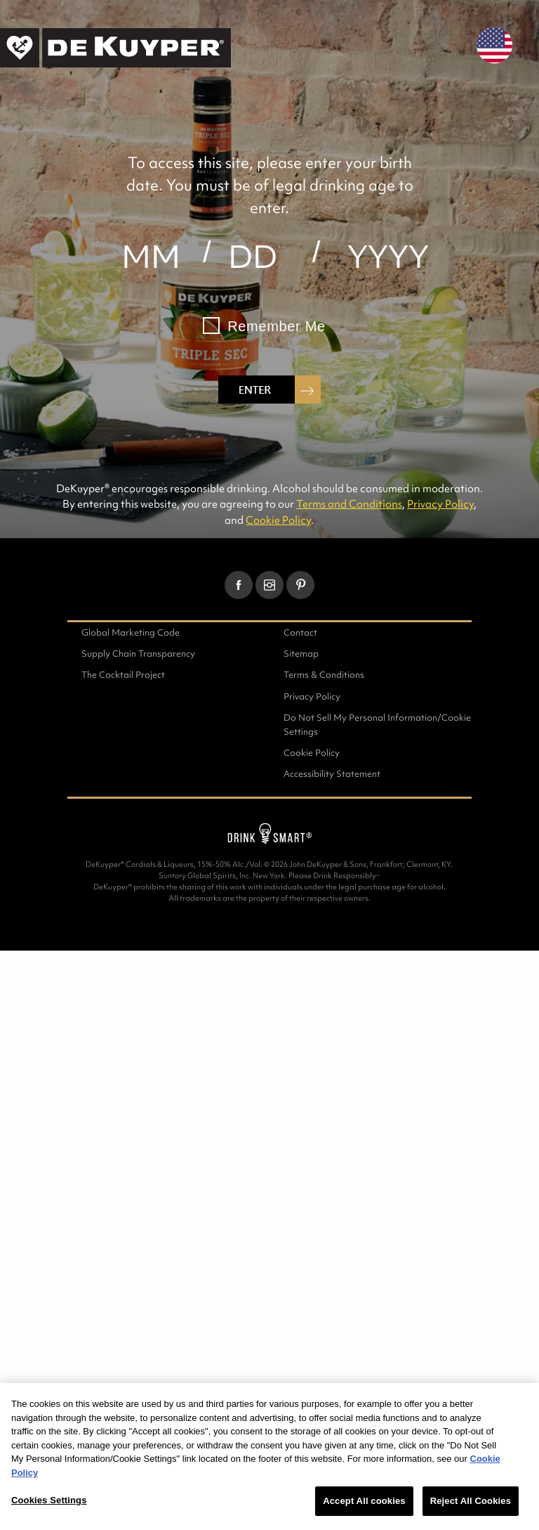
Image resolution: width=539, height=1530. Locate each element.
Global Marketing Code (130, 632)
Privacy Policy (440, 503)
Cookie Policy (278, 520)
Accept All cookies (364, 1501)
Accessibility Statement (332, 774)
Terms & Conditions (324, 675)
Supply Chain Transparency (138, 654)
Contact (300, 632)
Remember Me (276, 326)
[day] (252, 257)
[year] (388, 257)
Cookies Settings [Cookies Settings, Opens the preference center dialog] (49, 1500)
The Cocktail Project (123, 675)
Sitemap (301, 654)
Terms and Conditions (349, 503)
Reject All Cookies (470, 1501)
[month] (150, 257)
